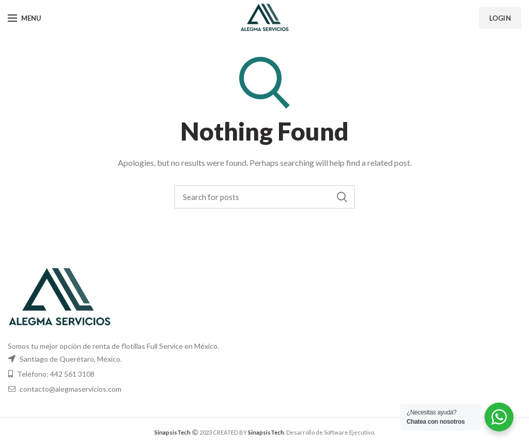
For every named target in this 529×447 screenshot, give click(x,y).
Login (500, 18)
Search (342, 197)
